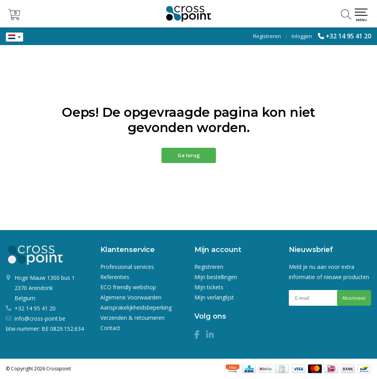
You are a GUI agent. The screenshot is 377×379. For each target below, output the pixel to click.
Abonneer (354, 297)
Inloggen (302, 36)
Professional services (127, 266)
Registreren (267, 36)
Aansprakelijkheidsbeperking (136, 307)
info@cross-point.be (39, 318)
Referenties (114, 277)
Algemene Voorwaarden (130, 297)
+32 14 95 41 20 (348, 36)
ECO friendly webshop (128, 287)
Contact (110, 328)
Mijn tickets (208, 287)
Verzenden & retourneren (132, 317)
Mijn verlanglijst (214, 297)
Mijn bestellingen (215, 277)
